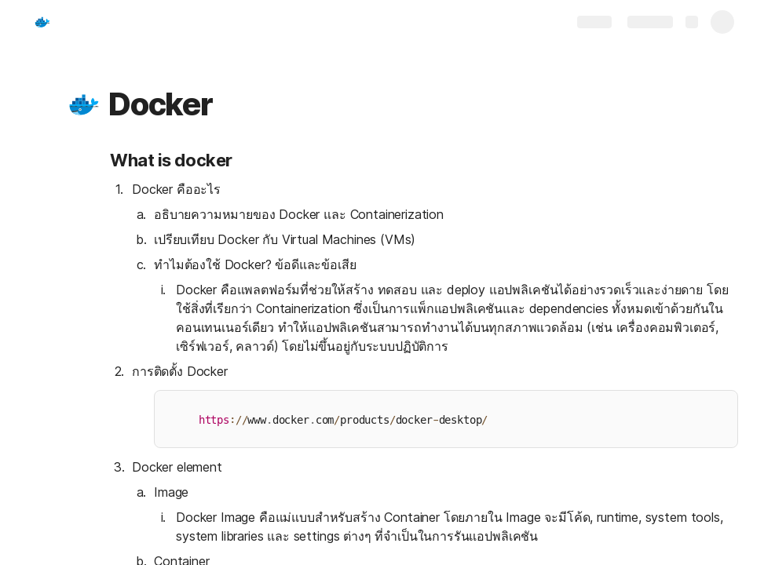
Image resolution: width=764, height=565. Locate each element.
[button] (84, 104)
